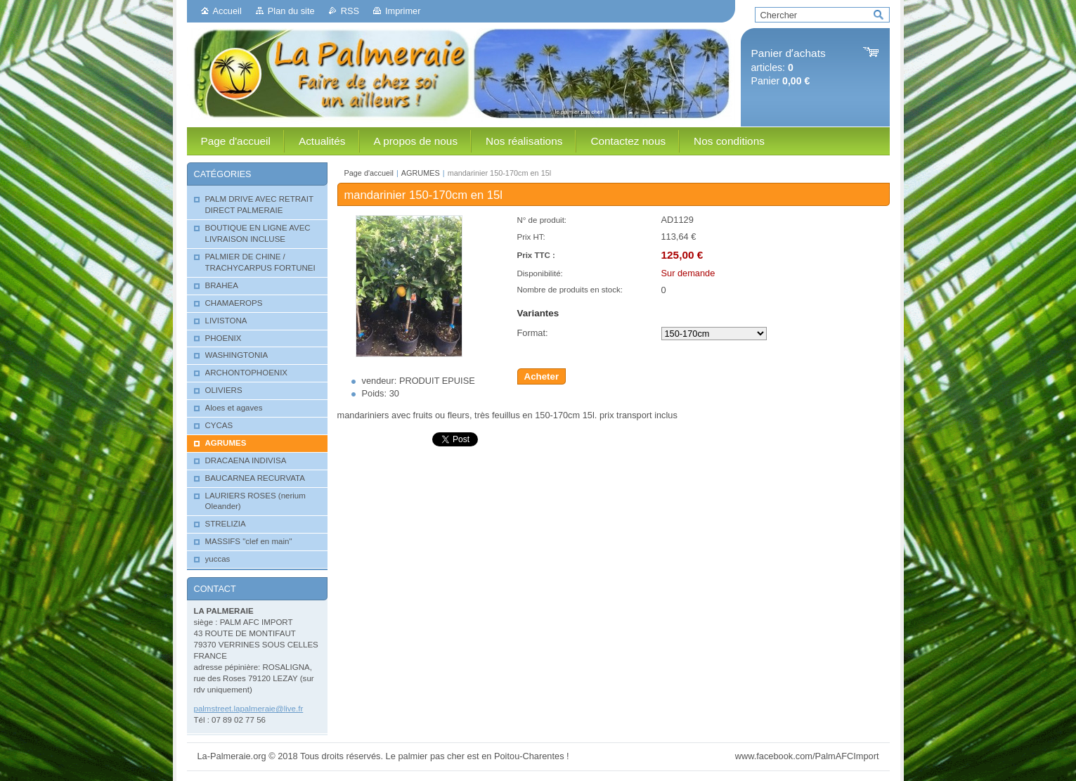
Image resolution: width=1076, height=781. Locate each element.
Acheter (541, 376)
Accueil (227, 11)
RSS (350, 11)
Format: (532, 333)
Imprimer (402, 11)
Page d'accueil (369, 173)
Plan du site (291, 11)
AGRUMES (420, 173)
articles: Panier (788, 67)
